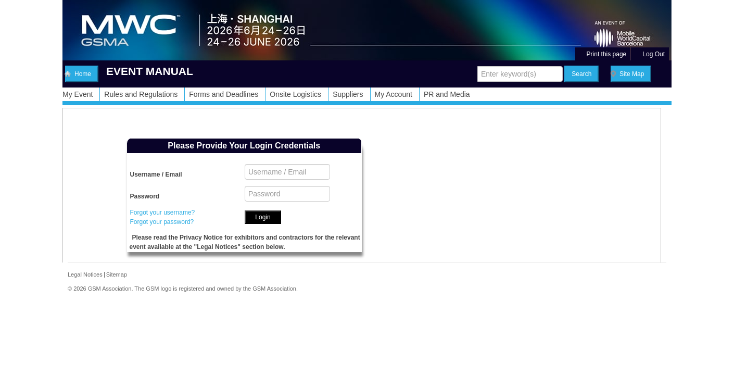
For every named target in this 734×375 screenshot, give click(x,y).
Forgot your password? (162, 222)
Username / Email (156, 174)
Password (145, 196)
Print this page (602, 54)
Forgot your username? (162, 212)
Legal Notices (85, 274)
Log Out (649, 54)
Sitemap (116, 274)
